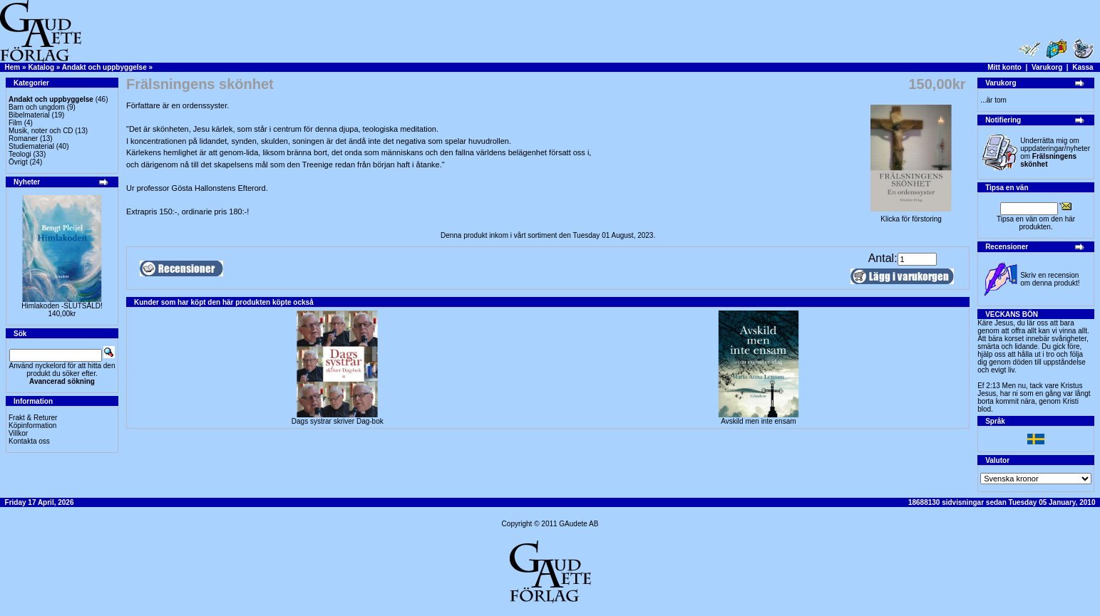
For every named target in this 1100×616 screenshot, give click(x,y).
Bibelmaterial (29, 115)
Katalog (41, 67)
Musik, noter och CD (41, 131)
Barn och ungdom (37, 107)
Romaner (23, 138)
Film (15, 123)
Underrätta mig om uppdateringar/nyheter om (1055, 152)
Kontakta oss (29, 441)
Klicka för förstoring (911, 216)
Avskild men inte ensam (758, 421)
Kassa (1082, 67)
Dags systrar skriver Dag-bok (338, 421)
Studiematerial (31, 146)
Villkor (18, 433)
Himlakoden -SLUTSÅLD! (61, 306)
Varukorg (1047, 67)
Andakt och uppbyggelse (104, 67)
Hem (13, 67)
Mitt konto (1004, 67)
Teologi (20, 154)
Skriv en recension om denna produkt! (1049, 279)
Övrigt (18, 162)
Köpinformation (32, 425)
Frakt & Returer (33, 418)
